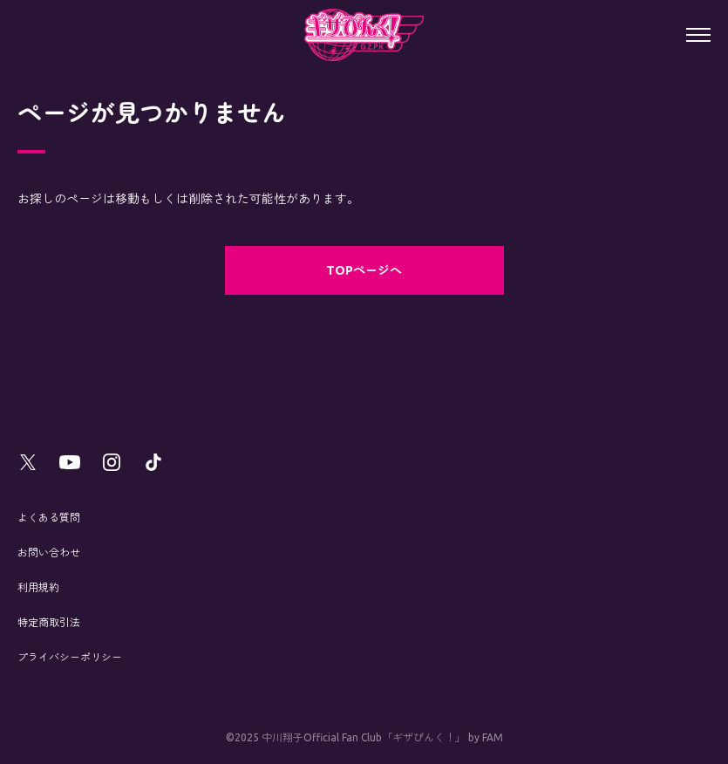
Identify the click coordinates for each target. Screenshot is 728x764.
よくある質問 (48, 517)
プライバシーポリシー (69, 657)
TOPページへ (364, 270)
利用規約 (38, 587)
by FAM (485, 737)
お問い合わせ (48, 552)
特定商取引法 (48, 622)
